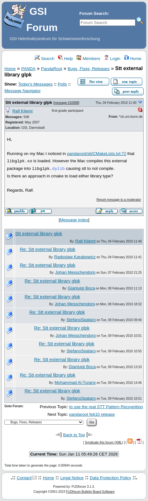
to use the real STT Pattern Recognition (106, 406)
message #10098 (66, 102)
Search (44, 58)
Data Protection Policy (110, 477)
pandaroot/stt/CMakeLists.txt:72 (96, 153)
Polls (62, 84)
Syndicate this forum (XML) (104, 442)
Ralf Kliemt (22, 111)
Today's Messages (35, 84)
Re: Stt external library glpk (47, 249)
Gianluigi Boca (81, 288)
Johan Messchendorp (75, 272)
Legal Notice (72, 477)
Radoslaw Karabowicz (75, 256)
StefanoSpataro (81, 319)
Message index (74, 220)
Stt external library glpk (28, 102)
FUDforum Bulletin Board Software (90, 491)
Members (88, 58)
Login (112, 58)
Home (132, 58)
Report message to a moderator (119, 199)
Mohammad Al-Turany (75, 382)
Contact (24, 477)
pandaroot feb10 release (92, 414)
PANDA (28, 68)
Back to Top (74, 434)
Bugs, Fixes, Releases (89, 68)
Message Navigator (22, 90)
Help (65, 58)
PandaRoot (51, 68)
